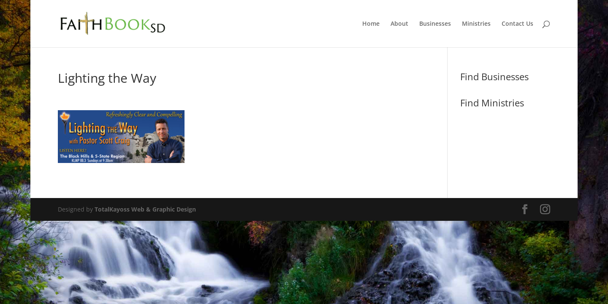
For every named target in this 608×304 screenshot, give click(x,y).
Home (371, 24)
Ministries (476, 24)
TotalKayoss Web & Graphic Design (145, 209)
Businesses (435, 24)
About (399, 24)
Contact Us (517, 24)
